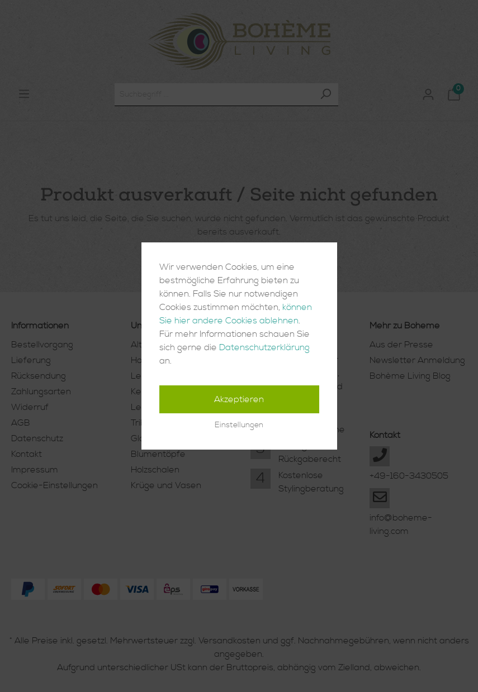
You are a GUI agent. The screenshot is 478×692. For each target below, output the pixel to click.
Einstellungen (239, 425)
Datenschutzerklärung (264, 347)
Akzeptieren (239, 399)
